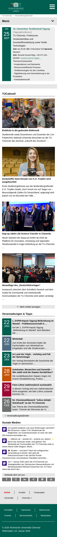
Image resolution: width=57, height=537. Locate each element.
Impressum (26, 510)
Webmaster (7, 531)
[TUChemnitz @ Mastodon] (42, 479)
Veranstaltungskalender (18, 415)
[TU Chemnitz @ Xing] (33, 479)
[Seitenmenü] (28, 21)
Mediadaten (46, 516)
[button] (49, 7)
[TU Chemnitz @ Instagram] (16, 479)
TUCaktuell (9, 93)
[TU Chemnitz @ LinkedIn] (25, 479)
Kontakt (22, 492)
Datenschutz (44, 510)
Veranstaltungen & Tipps (17, 313)
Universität (8, 498)
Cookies (7, 516)
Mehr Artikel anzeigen (30, 307)
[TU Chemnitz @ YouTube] (51, 479)
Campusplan (39, 492)
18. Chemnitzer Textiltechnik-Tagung (31, 29)
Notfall (7, 492)
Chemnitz (26, 498)
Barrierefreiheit (26, 516)
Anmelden (8, 510)
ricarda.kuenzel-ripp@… (31, 58)
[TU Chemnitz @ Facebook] (6, 479)
